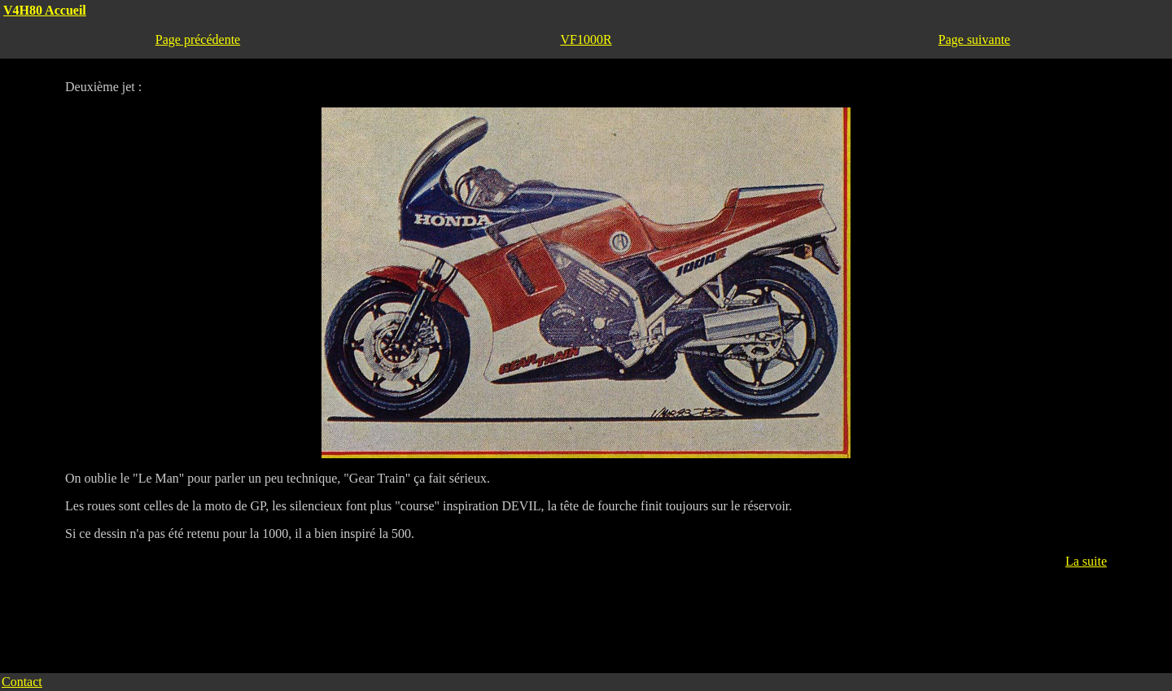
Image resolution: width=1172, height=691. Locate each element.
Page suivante (974, 39)
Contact (22, 682)
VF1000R (585, 39)
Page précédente (197, 39)
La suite (1086, 561)
